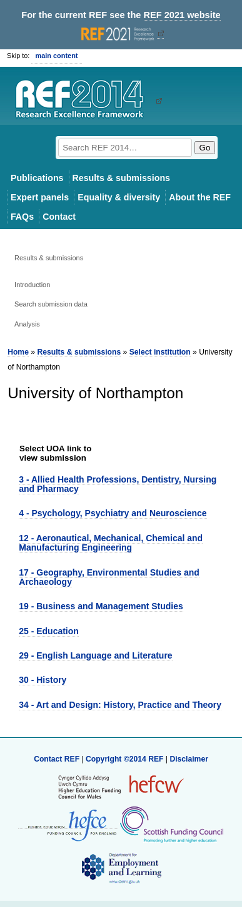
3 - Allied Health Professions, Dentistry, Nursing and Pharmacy (117, 484)
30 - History (42, 680)
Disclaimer (188, 759)
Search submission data (51, 304)
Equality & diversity (119, 197)
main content (56, 55)
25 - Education (48, 631)
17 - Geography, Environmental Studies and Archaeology (109, 577)
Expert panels (40, 197)
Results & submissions (121, 178)
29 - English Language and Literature (95, 655)
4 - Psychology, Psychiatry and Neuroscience (112, 513)
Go (205, 147)
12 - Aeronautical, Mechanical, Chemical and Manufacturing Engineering (111, 542)
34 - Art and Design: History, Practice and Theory (120, 705)
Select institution (160, 352)
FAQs (22, 217)
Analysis (27, 324)
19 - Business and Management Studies (101, 606)
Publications (37, 178)
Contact (59, 217)
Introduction (32, 284)
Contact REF (56, 759)
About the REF (200, 197)
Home (18, 352)
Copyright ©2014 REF (126, 759)
